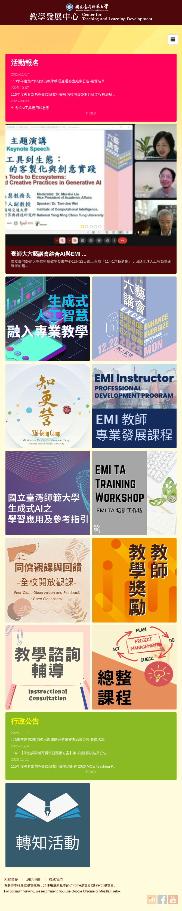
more (91, 113)
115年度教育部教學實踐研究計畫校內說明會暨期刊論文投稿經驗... (63, 94)
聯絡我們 (56, 879)
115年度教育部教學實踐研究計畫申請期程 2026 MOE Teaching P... (63, 766)
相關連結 (11, 879)
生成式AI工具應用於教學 (30, 108)
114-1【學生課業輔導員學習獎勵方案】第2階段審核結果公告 (59, 753)
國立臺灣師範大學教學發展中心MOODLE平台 (151, 899)
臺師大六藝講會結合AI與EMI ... (49, 254)
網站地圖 (33, 879)
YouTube (173, 899)
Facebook (162, 899)
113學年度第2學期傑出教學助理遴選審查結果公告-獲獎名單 (58, 81)
